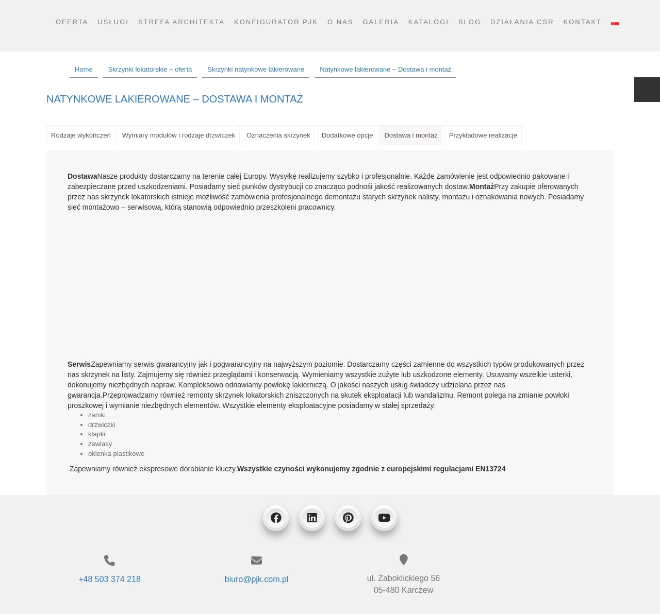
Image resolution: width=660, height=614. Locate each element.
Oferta (72, 22)
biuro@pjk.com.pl (257, 579)
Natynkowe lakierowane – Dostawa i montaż (174, 99)
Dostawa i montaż (410, 135)
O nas (340, 22)
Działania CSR (522, 22)
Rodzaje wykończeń (81, 135)
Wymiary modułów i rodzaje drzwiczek (179, 135)
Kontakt (583, 22)
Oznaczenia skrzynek (278, 135)
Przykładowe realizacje (483, 135)
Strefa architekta (181, 22)
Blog (469, 22)
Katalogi (428, 22)
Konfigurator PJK (276, 22)
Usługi (112, 22)
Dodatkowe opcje (347, 135)
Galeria (380, 22)
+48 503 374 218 (109, 579)
